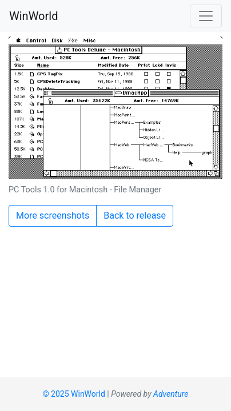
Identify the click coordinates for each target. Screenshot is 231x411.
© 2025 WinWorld (74, 393)
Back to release (134, 215)
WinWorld (33, 16)
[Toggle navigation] (206, 16)
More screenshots (52, 215)
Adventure (170, 393)
